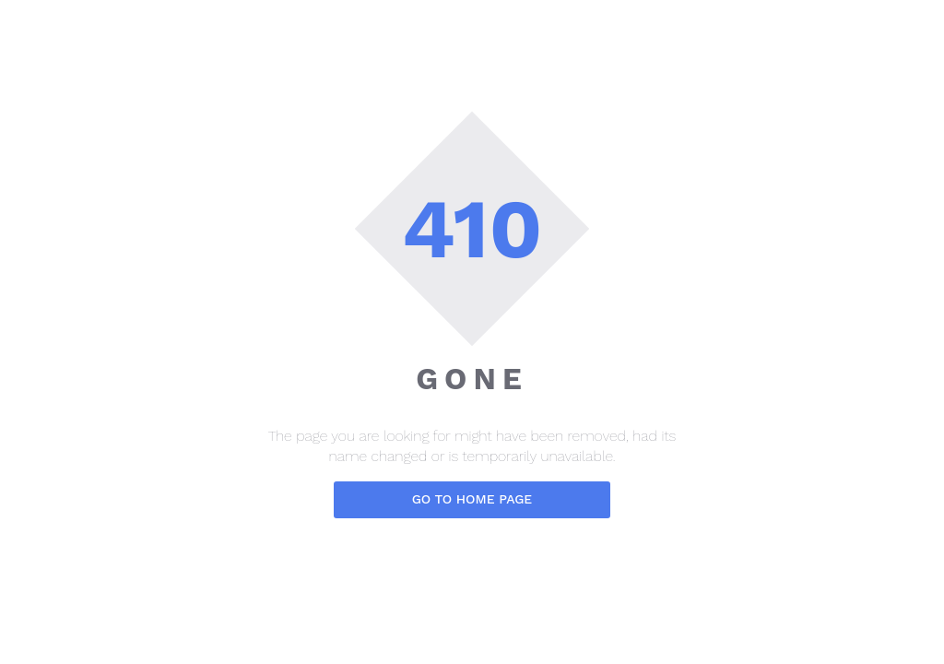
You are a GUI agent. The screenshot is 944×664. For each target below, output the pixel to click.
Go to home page (472, 499)
